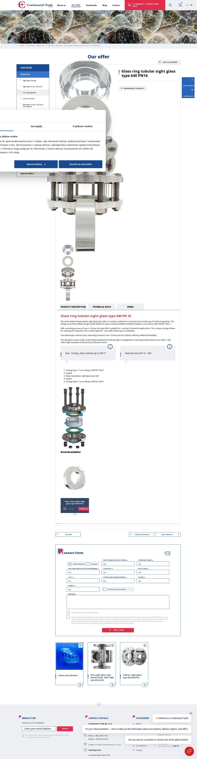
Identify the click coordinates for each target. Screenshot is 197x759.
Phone (141, 576)
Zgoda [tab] (52, 365)
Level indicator (29, 99)
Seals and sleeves (29, 167)
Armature (40, 46)
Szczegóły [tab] (98, 365)
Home (22, 46)
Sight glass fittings (29, 80)
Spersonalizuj (98, 402)
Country (107, 568)
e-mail (71, 585)
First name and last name (114, 559)
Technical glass (28, 130)
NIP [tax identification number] (82, 568)
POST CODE (142, 568)
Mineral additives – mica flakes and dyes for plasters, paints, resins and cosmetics (33, 157)
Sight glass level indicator (33, 86)
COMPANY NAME (144, 559)
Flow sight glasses (54, 46)
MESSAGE (71, 593)
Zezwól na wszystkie (142, 402)
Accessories (27, 124)
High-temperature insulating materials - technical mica (31, 139)
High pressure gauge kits (32, 112)
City (70, 576)
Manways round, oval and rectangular (33, 106)
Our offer (30, 46)
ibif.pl (176, 745)
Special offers (27, 173)
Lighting (26, 118)
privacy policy (93, 622)
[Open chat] (189, 751)
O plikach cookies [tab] (145, 365)
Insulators (26, 148)
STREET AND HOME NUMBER (114, 576)
